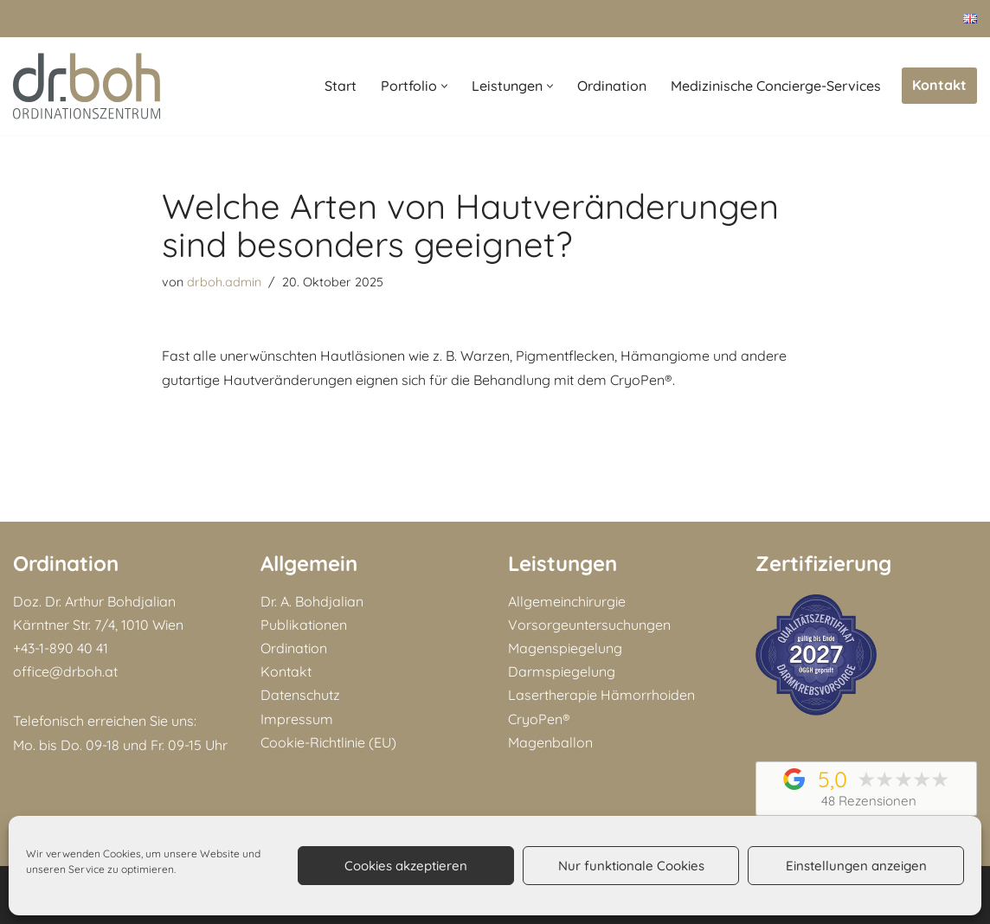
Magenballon (550, 742)
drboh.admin (224, 282)
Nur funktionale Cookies (631, 865)
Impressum (296, 719)
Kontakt (939, 84)
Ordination (611, 85)
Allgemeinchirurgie (567, 601)
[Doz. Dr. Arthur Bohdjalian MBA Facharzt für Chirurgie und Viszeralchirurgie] (86, 86)
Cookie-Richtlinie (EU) (328, 742)
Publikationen (303, 624)
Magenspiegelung (565, 648)
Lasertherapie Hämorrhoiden (601, 694)
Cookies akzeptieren (405, 865)
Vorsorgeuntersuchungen (589, 624)
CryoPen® (539, 719)
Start (341, 85)
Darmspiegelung (561, 671)
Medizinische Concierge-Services (776, 85)
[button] (444, 86)
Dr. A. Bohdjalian (311, 601)
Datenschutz (300, 694)
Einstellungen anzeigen (856, 865)
